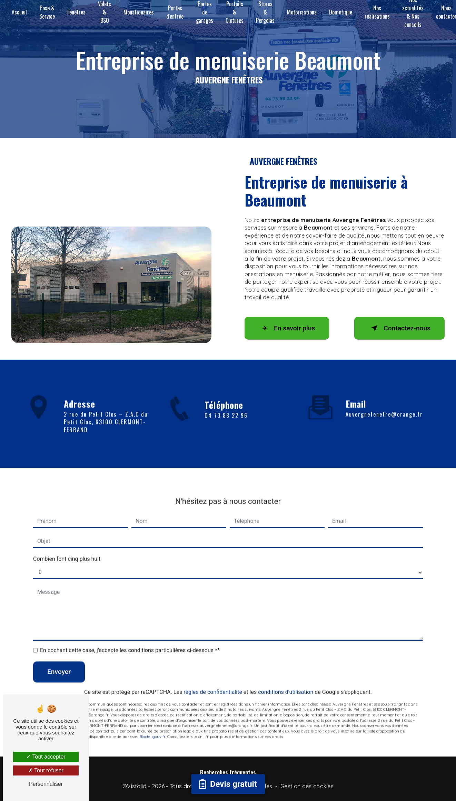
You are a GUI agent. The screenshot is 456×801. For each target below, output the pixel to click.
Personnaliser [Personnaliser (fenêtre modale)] (46, 784)
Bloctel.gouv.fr (152, 726)
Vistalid (137, 786)
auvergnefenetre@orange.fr (384, 404)
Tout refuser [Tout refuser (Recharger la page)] (45, 770)
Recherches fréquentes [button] (228, 772)
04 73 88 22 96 (226, 425)
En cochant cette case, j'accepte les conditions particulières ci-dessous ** (130, 640)
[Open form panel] (228, 784)
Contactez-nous (399, 328)
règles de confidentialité (213, 682)
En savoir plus (287, 328)
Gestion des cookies (307, 786)
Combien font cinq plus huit (66, 549)
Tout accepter (45, 757)
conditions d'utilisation (285, 682)
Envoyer (59, 662)
